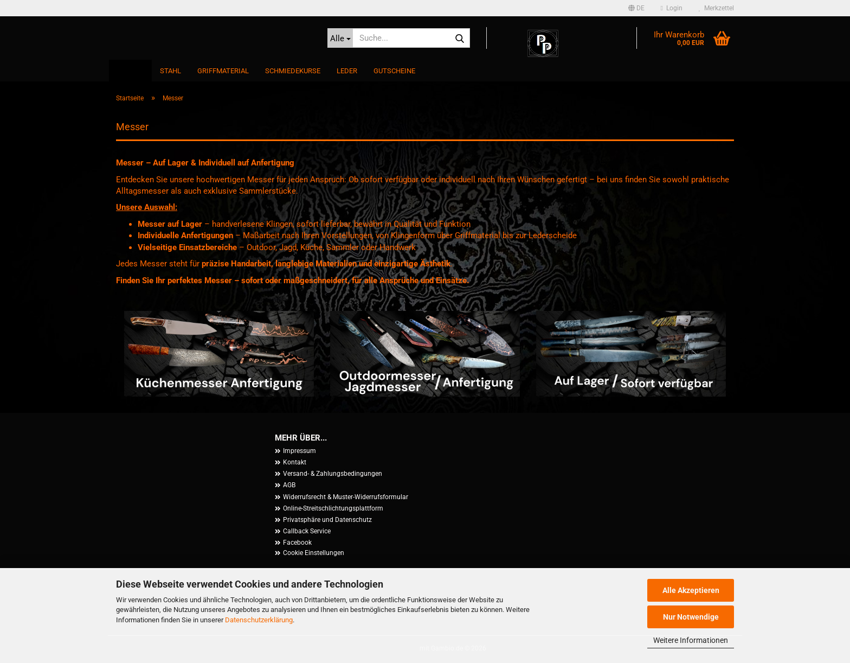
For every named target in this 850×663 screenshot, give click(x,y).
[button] (636, 8)
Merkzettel (716, 8)
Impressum (299, 451)
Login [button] (671, 8)
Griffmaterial (223, 71)
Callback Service (307, 531)
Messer (130, 71)
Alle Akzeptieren (690, 590)
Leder (347, 71)
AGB (289, 485)
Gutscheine (394, 71)
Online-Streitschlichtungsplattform (333, 508)
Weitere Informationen (690, 640)
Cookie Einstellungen (313, 553)
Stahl (170, 71)
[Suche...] (340, 38)
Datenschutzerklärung (259, 620)
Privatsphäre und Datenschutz (327, 520)
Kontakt (294, 462)
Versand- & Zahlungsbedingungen (332, 473)
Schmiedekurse (292, 71)
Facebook (297, 542)
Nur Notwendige (691, 617)
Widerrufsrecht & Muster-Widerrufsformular (345, 497)
